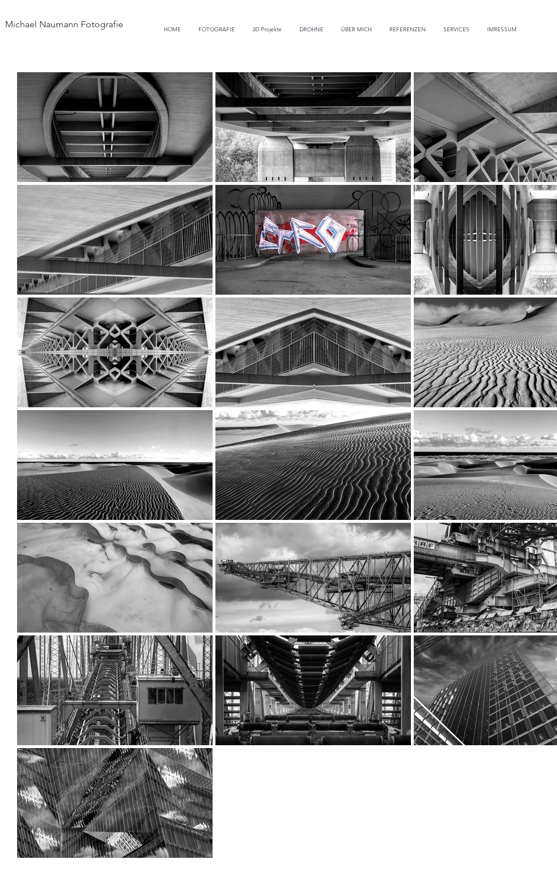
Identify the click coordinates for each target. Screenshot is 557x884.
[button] (311, 29)
